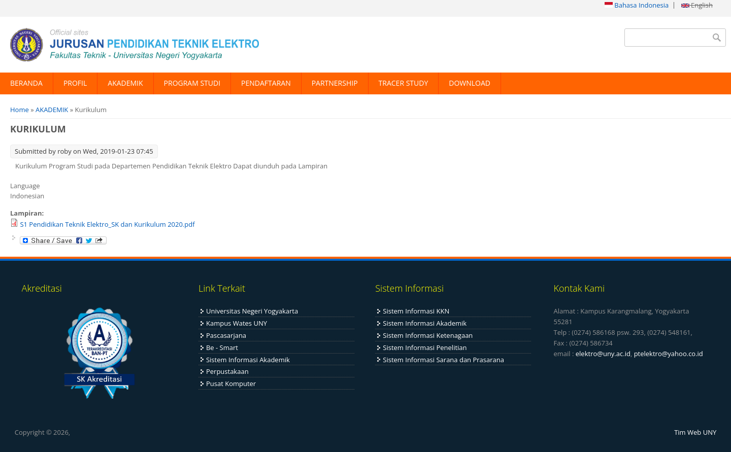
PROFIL (75, 83)
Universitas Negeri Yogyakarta (252, 311)
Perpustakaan (227, 371)
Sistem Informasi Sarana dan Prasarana (443, 359)
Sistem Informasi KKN (416, 311)
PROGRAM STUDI (192, 83)
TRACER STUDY (403, 83)
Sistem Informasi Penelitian (425, 347)
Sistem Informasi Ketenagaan (428, 335)
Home (19, 109)
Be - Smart (222, 347)
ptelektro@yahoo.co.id (668, 353)
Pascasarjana (226, 335)
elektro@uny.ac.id (603, 353)
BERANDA (26, 83)
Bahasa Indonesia (637, 5)
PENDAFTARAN (266, 83)
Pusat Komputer (231, 383)
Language (25, 185)
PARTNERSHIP (335, 83)
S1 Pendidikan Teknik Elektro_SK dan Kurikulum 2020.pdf (107, 224)
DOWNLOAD (469, 83)
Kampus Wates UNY (236, 323)
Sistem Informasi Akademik (248, 359)
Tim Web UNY (695, 432)
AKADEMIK (125, 83)
